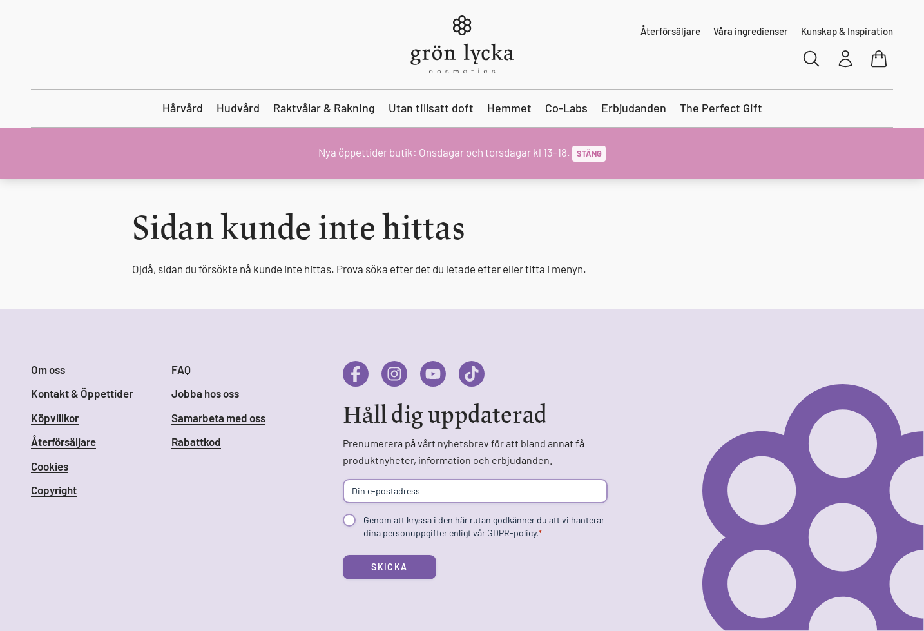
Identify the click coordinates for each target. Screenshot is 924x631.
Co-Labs (566, 108)
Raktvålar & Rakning (324, 108)
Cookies (49, 466)
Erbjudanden (633, 108)
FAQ (181, 369)
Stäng (589, 153)
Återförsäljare (670, 31)
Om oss (48, 369)
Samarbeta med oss (218, 417)
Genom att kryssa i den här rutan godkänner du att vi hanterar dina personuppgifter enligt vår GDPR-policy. (483, 526)
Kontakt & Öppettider (82, 393)
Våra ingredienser (750, 31)
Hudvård (238, 108)
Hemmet (509, 108)
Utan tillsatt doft (431, 108)
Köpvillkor (55, 417)
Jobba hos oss (205, 393)
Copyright (54, 489)
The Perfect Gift (721, 108)
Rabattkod (196, 441)
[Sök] (812, 58)
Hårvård (182, 108)
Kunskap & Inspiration (847, 31)
